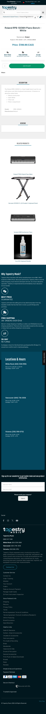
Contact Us (10, 567)
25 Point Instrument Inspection (13, 594)
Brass (5, 643)
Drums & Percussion (9, 651)
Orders (5, 586)
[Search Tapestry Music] (22, 12)
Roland (27, 37)
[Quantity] (5, 66)
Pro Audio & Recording (10, 641)
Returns (5, 604)
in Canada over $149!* (14, 2)
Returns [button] (38, 56)
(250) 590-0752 (11, 549)
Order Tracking (8, 578)
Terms (5, 610)
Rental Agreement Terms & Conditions (15, 612)
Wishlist (5, 581)
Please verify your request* (23, 494)
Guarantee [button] (7, 56)
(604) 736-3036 (12, 546)
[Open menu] (42, 12)
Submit (23, 498)
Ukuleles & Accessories (10, 636)
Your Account (7, 584)
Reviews (5, 665)
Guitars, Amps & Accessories (12, 633)
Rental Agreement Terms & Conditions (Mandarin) (20, 615)
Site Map (42, 701)
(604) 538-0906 (12, 542)
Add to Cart (27, 66)
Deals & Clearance (9, 630)
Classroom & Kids (8, 649)
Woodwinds (7, 646)
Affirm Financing (8, 618)
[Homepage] (12, 7)
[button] (7, 55)
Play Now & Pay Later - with (32, 2)
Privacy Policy (7, 607)
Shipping (6, 602)
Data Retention (8, 623)
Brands (5, 659)
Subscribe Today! (44, 358)
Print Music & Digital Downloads (13, 657)
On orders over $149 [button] (23, 56)
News (5, 662)
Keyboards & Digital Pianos (10, 16)
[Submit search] (4, 12)
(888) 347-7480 (8, 539)
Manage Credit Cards (10, 592)
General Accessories (9, 654)
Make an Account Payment (12, 589)
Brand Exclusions (9, 620)
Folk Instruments (8, 638)
